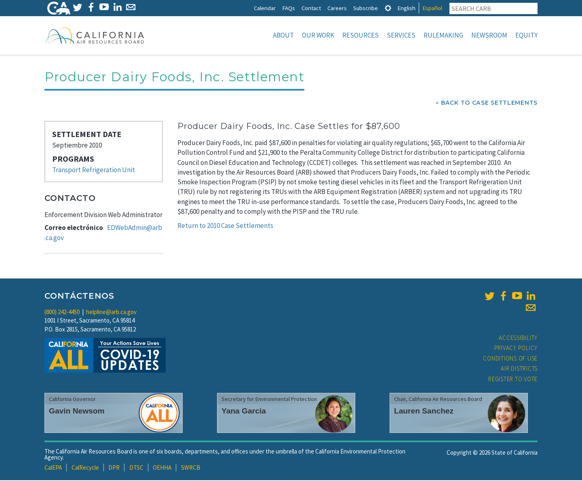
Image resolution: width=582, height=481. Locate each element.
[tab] (388, 8)
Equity (526, 35)
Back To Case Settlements (489, 103)
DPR (114, 468)
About (283, 35)
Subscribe (365, 8)
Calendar (265, 8)
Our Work (318, 35)
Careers (337, 8)
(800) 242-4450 (62, 312)
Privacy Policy (516, 348)
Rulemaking (443, 35)
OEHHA (162, 468)
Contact (311, 8)
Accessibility (518, 338)
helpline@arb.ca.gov (111, 312)
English (406, 8)
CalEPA (53, 468)
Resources (360, 35)
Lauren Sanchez (423, 411)
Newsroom (489, 35)
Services (401, 35)
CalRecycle (85, 468)
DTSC (136, 468)
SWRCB (190, 468)
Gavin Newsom (77, 411)
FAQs (288, 8)
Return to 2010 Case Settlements (225, 226)
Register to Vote (513, 380)
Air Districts (519, 369)
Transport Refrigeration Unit (93, 170)
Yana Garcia (243, 411)
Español (432, 8)
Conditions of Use (510, 359)
